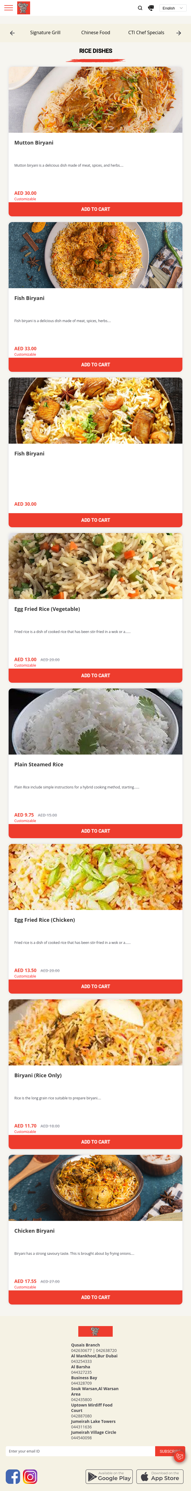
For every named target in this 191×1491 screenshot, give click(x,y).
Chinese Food (95, 32)
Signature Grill (45, 32)
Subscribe (170, 1451)
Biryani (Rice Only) (38, 1075)
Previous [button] (12, 33)
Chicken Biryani (34, 1230)
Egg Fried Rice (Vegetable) (47, 608)
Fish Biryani (29, 298)
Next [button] (178, 33)
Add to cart (95, 209)
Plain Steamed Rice (38, 764)
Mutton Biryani (33, 142)
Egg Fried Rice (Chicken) (44, 919)
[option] (45, 32)
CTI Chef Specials (146, 32)
